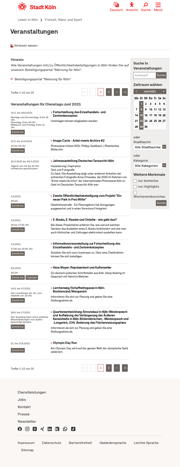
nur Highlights (148, 186)
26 (159, 121)
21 (136, 121)
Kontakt (24, 406)
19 (159, 115)
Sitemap (27, 450)
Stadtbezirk (149, 139)
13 (164, 109)
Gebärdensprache (112, 443)
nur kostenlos (148, 180)
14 (136, 115)
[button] (158, 7)
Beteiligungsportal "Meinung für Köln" (43, 79)
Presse (24, 414)
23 (145, 121)
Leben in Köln (28, 19)
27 (164, 121)
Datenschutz (51, 443)
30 (145, 127)
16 (145, 115)
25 (155, 121)
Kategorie (149, 158)
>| (125, 92)
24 (150, 121)
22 (141, 121)
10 (150, 109)
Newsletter (27, 421)
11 (155, 109)
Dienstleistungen (32, 392)
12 (159, 109)
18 (155, 115)
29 (141, 127)
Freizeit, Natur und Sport (63, 19)
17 (150, 115)
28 (136, 127)
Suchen (161, 75)
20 (164, 115)
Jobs (22, 399)
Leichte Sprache (146, 443)
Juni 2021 (150, 91)
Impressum (26, 443)
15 (141, 115)
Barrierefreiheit (80, 443)
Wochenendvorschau (149, 196)
